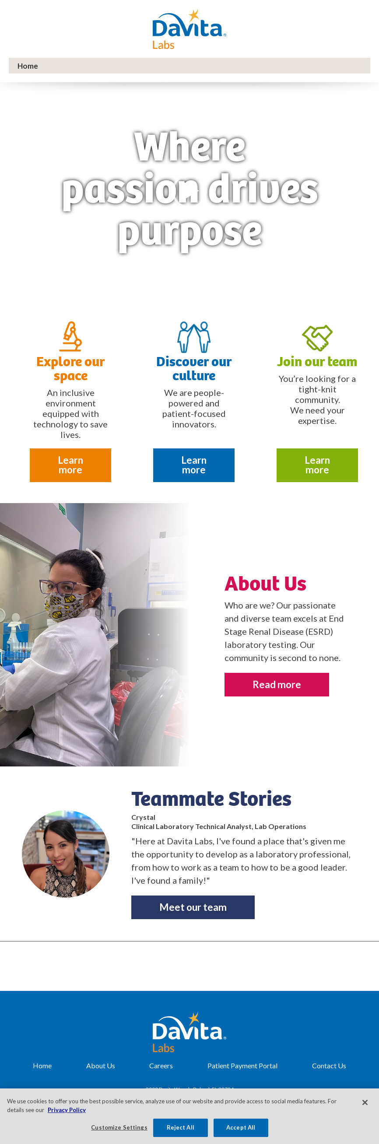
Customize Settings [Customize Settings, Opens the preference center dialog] (119, 1127)
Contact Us (329, 1065)
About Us (100, 1065)
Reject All (180, 1127)
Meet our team (193, 907)
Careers (161, 1065)
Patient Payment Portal (242, 1065)
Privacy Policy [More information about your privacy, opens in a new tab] (67, 1109)
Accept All (240, 1127)
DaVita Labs (189, 29)
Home (42, 1065)
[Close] (365, 1102)
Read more (277, 684)
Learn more (70, 465)
